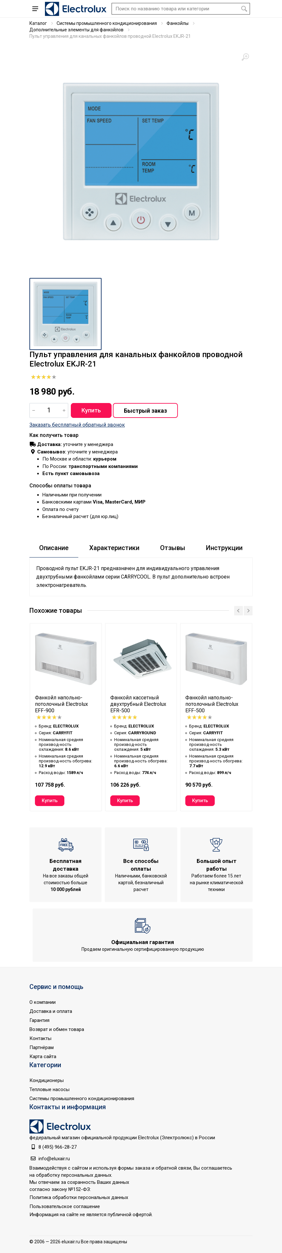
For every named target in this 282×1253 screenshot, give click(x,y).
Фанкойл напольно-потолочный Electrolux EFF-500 (211, 704)
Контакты (40, 1038)
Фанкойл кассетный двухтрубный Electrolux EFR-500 (138, 704)
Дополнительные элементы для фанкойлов (76, 29)
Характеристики (114, 548)
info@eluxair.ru (54, 1159)
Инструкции (224, 548)
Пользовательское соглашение (64, 1206)
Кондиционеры (46, 1080)
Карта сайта (42, 1056)
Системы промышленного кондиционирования (107, 23)
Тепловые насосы (49, 1089)
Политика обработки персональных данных (78, 1197)
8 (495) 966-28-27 (57, 1147)
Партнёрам (41, 1047)
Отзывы (172, 548)
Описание (54, 548)
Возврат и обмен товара (56, 1029)
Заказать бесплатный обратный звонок (77, 425)
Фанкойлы (178, 23)
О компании (42, 1002)
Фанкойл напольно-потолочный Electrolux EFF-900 (61, 704)
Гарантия (39, 1020)
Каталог (38, 23)
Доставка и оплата (50, 1011)
